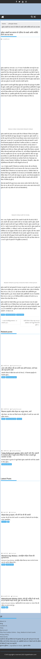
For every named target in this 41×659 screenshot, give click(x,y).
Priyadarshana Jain (15, 365)
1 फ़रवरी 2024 (5, 409)
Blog (1, 623)
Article (2, 314)
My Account (4, 630)
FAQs (1, 628)
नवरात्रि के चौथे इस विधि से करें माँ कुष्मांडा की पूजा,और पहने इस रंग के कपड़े (19, 639)
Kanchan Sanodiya (15, 451)
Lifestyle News (20, 314)
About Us (3, 621)
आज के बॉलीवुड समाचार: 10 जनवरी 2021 (9, 322)
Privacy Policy (4, 634)
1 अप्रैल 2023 (5, 451)
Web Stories (4, 637)
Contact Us (3, 626)
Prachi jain (12, 512)
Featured (19, 419)
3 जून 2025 (4, 512)
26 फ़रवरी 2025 (5, 596)
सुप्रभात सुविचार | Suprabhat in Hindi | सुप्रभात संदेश (15, 645)
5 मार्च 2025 (4, 553)
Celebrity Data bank (10, 314)
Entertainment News (11, 377)
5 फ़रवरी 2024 (5, 365)
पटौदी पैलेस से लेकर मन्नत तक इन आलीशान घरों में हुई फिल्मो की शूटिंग (32, 323)
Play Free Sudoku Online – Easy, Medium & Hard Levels (18, 632)
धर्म (8, 521)
